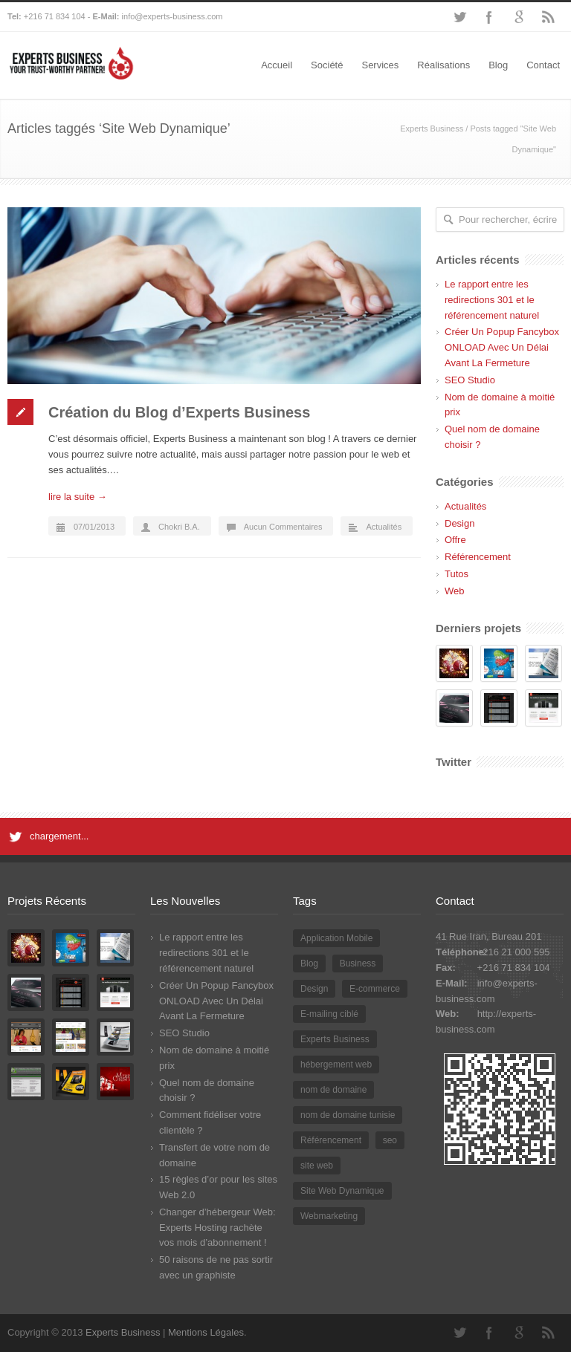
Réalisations (443, 65)
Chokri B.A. (179, 526)
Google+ (519, 17)
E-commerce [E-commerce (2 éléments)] (374, 989)
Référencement (478, 556)
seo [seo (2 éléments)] (390, 1140)
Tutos (456, 573)
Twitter (459, 17)
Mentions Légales (206, 1332)
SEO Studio (470, 380)
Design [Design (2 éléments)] (314, 989)
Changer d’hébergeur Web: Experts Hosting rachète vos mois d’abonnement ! (217, 1227)
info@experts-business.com (172, 16)
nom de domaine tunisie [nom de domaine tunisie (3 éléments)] (347, 1115)
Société (327, 65)
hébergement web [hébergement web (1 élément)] (336, 1064)
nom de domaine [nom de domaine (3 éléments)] (333, 1090)
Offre (455, 539)
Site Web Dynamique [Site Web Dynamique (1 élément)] (342, 1191)
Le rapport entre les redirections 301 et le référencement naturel (492, 300)
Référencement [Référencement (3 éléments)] (330, 1140)
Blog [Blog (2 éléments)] (309, 963)
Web (455, 591)
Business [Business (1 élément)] (358, 963)
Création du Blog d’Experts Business (179, 412)
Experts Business (431, 128)
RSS (549, 17)
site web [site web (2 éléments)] (316, 1165)
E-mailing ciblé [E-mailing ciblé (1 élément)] (329, 1014)
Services (380, 65)
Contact (543, 65)
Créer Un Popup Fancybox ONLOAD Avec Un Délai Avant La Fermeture (502, 347)
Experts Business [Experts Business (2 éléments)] (335, 1039)
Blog (498, 65)
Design (459, 523)
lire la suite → (77, 496)
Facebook (489, 17)
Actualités (383, 526)
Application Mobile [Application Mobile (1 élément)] (336, 938)
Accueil (276, 65)
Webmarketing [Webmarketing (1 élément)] (329, 1216)
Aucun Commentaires (283, 526)
